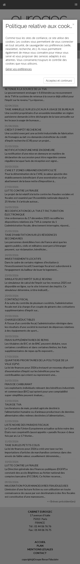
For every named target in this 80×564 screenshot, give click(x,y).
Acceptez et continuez (59, 80)
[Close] (73, 24)
